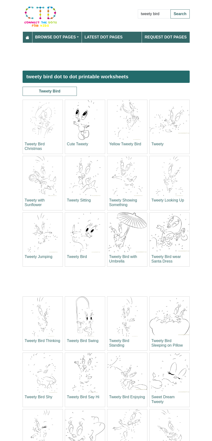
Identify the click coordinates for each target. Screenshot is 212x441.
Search (180, 14)
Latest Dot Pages (104, 37)
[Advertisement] (106, 57)
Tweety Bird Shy (39, 397)
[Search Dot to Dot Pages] (154, 13)
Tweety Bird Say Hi (83, 397)
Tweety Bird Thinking (42, 341)
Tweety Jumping (39, 257)
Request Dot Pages (166, 37)
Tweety (157, 144)
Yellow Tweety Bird (125, 144)
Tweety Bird (50, 91)
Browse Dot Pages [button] (55, 37)
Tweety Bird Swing (83, 341)
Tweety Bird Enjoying (127, 397)
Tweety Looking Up (167, 200)
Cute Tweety (77, 144)
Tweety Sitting (79, 200)
